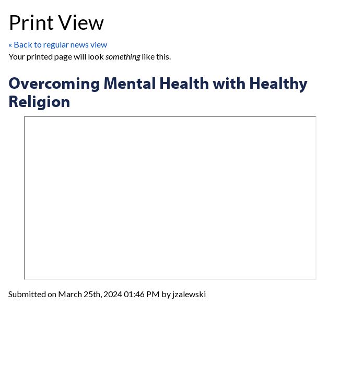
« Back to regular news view (57, 44)
